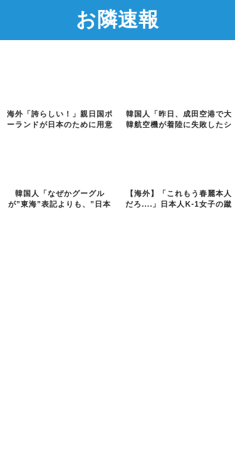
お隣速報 (117, 18)
